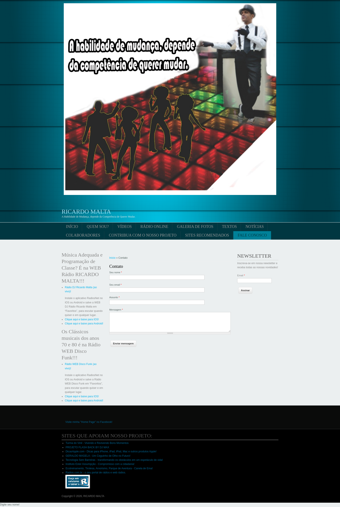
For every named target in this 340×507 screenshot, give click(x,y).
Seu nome (115, 272)
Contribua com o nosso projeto (143, 235)
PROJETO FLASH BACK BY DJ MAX (87, 447)
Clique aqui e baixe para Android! (84, 323)
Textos (229, 226)
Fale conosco (252, 235)
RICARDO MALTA (86, 211)
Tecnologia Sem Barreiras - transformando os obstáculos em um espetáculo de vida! (114, 459)
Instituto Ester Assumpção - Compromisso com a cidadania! (99, 464)
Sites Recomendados (207, 235)
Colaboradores (83, 235)
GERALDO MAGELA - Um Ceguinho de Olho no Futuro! (97, 455)
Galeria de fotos (195, 226)
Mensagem (116, 309)
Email (241, 275)
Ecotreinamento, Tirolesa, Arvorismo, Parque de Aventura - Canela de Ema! (109, 468)
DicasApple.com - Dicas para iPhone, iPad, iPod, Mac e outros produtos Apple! (111, 451)
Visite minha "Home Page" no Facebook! (88, 422)
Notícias (254, 226)
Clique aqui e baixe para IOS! (82, 319)
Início (72, 226)
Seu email (115, 284)
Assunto (114, 297)
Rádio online (154, 226)
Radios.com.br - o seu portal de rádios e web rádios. (95, 472)
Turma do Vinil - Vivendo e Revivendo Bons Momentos (97, 443)
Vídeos (125, 226)
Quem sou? (98, 226)
